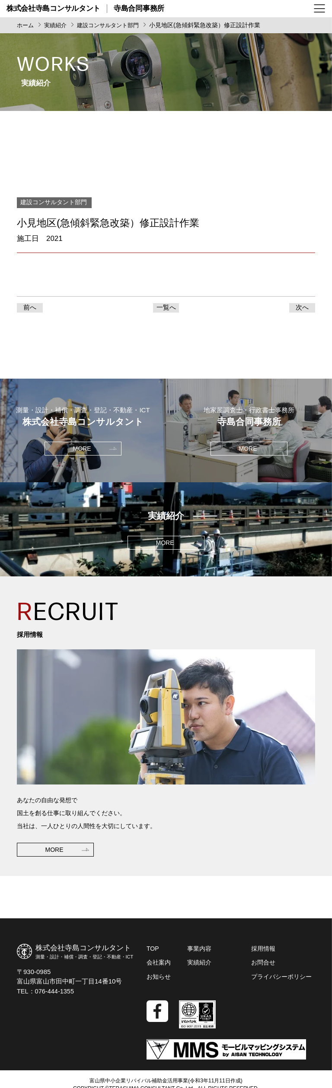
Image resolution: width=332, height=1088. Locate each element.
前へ (29, 309)
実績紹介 (199, 965)
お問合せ (263, 965)
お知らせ (159, 979)
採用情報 (263, 951)
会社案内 (159, 965)
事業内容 (199, 951)
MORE (54, 877)
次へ (302, 309)
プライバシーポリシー (281, 979)
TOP (153, 951)
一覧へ (166, 309)
